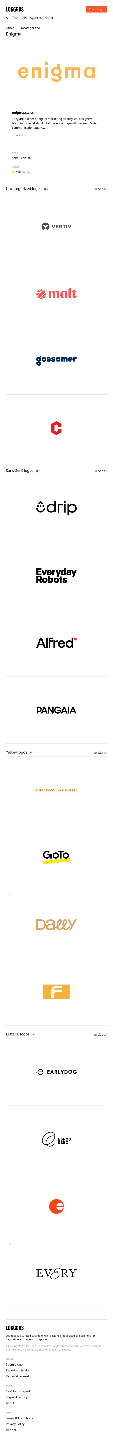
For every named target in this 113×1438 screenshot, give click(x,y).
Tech (15, 18)
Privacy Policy (15, 1424)
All (7, 18)
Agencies (36, 18)
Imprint (11, 1430)
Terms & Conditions (19, 1418)
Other (49, 18)
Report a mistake (17, 1370)
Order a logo (96, 9)
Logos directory (16, 1397)
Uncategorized (30, 28)
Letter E (20, 135)
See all (100, 189)
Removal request (17, 1376)
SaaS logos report (18, 1391)
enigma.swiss (24, 112)
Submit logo (14, 1364)
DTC (24, 18)
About (10, 1403)
